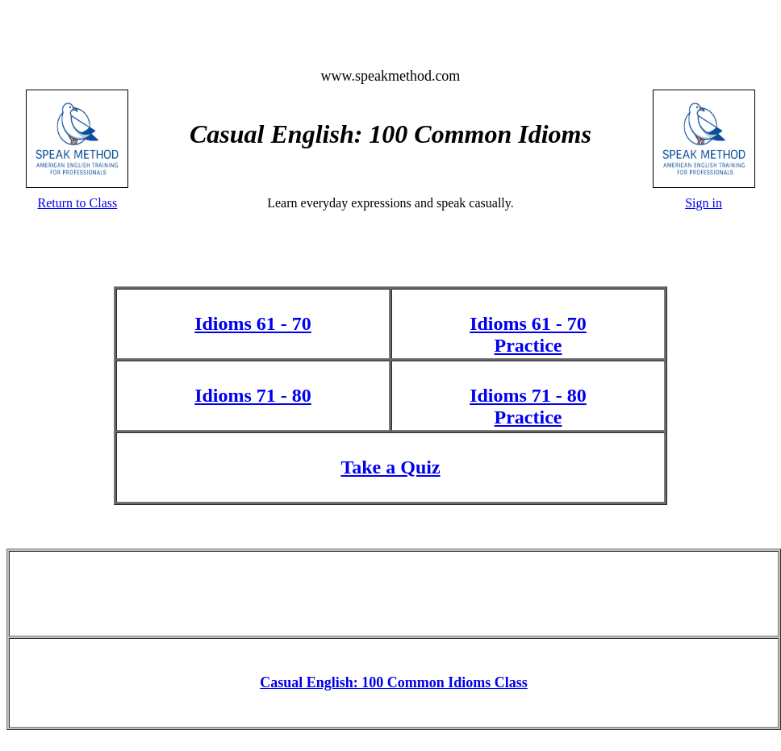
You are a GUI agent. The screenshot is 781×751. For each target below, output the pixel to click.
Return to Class (78, 203)
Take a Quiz (390, 467)
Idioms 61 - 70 (252, 323)
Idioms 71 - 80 (252, 395)
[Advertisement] (394, 592)
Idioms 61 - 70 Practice (528, 334)
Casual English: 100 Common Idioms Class (394, 682)
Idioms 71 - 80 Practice (528, 406)
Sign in (703, 203)
